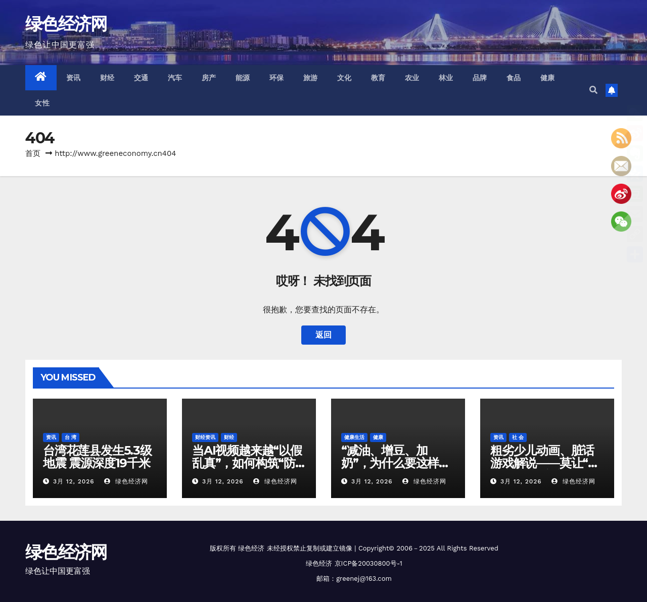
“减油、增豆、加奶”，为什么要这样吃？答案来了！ (390, 463)
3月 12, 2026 (74, 481)
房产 (209, 77)
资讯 (73, 77)
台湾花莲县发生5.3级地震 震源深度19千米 (97, 456)
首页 (32, 153)
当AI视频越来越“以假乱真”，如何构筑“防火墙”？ (247, 463)
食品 (513, 77)
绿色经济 (251, 548)
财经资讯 (205, 437)
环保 (276, 77)
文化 (344, 77)
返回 (323, 335)
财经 (107, 77)
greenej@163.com (364, 578)
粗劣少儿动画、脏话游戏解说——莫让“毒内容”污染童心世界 (544, 463)
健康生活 (354, 437)
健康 (547, 77)
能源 (243, 77)
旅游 (310, 77)
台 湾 (70, 437)
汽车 (175, 77)
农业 (412, 77)
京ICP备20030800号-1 (368, 563)
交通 (141, 77)
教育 (378, 77)
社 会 (518, 437)
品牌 (480, 77)
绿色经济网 (66, 23)
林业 (446, 77)
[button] (593, 90)
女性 (42, 102)
